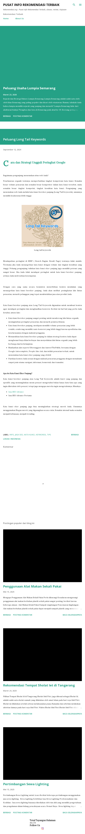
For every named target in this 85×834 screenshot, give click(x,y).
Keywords (41, 434)
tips (49, 434)
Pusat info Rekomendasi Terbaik (31, 4)
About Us (19, 18)
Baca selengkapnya (72, 615)
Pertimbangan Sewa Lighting (26, 784)
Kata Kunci (29, 434)
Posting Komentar (22, 116)
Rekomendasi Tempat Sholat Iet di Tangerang (39, 685)
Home (6, 18)
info (11, 434)
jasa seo (19, 434)
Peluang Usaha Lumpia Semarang (29, 88)
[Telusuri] (74, 4)
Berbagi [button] (7, 116)
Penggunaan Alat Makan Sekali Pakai (32, 586)
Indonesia (15, 439)
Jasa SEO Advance (16, 392)
